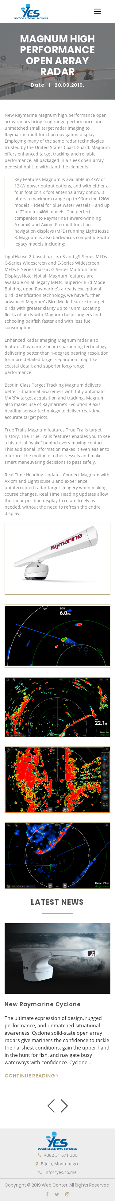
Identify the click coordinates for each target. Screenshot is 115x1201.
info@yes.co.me (60, 1172)
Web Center (54, 1185)
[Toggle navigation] (97, 11)
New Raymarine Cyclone (43, 1004)
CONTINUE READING (31, 1075)
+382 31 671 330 (60, 1155)
